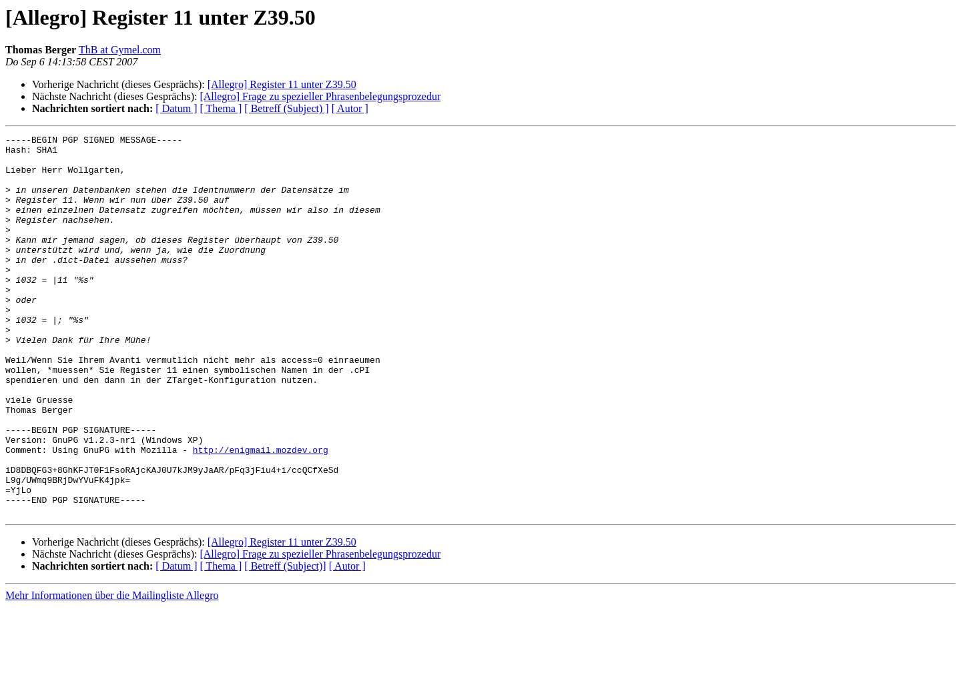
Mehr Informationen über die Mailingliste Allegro (111, 671)
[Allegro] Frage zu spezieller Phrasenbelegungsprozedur (320, 96)
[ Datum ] (176, 108)
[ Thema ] (221, 108)
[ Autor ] (350, 108)
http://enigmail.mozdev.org (260, 514)
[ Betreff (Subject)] (285, 642)
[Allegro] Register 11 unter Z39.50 (282, 84)
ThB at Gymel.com (120, 49)
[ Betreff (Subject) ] (286, 108)
